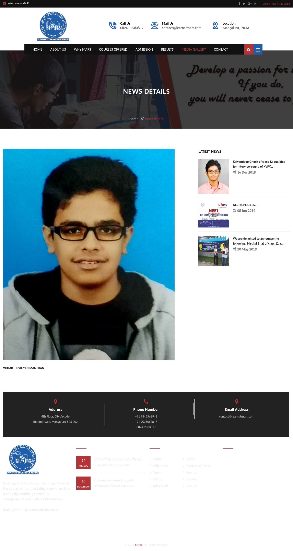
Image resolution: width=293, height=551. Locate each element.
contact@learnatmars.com (181, 26)
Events (189, 472)
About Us (58, 49)
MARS (138, 545)
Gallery (156, 479)
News (155, 472)
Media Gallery (194, 49)
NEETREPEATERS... (245, 205)
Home (37, 49)
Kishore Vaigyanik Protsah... (114, 480)
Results (167, 49)
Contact (221, 49)
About (189, 459)
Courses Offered (113, 49)
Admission (144, 49)
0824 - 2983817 (131, 26)
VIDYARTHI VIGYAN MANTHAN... (118, 459)
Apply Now (269, 3)
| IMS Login (283, 3)
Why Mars (82, 49)
